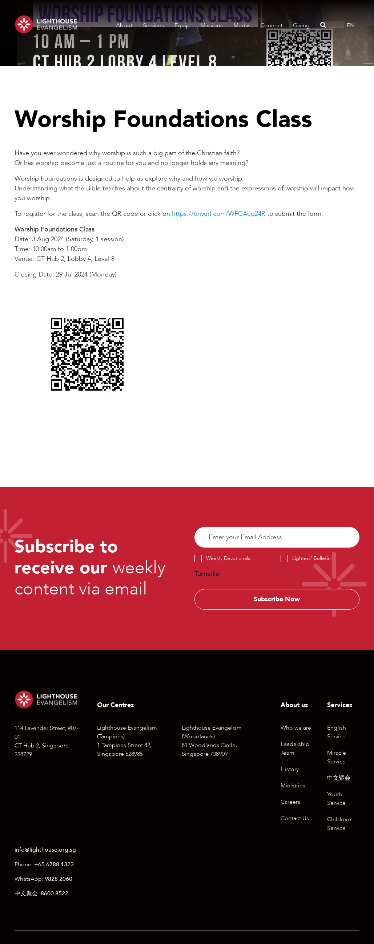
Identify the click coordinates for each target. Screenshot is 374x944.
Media (241, 25)
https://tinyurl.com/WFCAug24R (218, 213)
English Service (336, 732)
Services (153, 25)
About (124, 25)
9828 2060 (58, 879)
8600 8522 (54, 893)
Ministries (293, 786)
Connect (271, 25)
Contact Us (295, 819)
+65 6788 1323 (54, 864)
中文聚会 (338, 778)
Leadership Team (295, 749)
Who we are (296, 728)
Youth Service (336, 799)
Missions (211, 25)
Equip (182, 25)
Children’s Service (340, 824)
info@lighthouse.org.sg (45, 850)
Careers (290, 802)
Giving (301, 25)
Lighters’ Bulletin (311, 558)
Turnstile (206, 573)
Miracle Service (336, 757)
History (290, 770)
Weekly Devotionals (228, 558)
